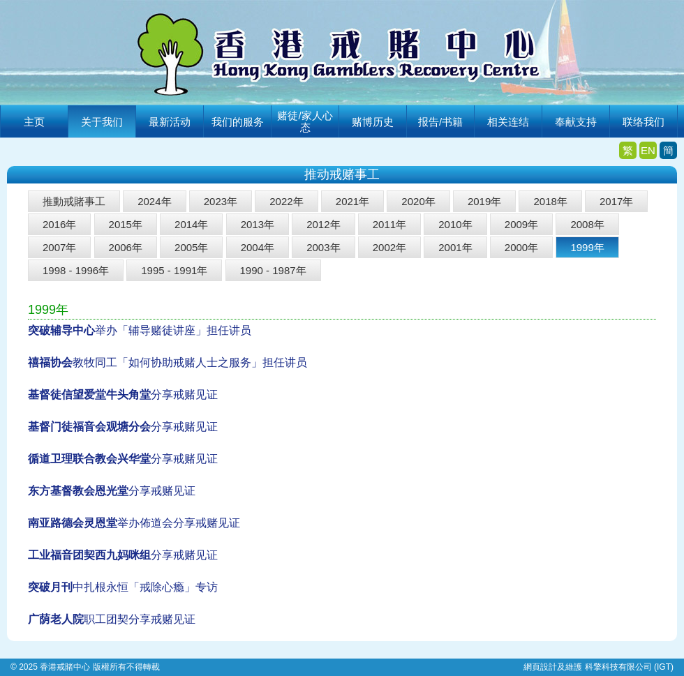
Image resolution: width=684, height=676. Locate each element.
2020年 (418, 201)
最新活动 (170, 122)
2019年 (484, 201)
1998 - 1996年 (76, 270)
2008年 (587, 224)
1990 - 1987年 (273, 270)
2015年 (125, 224)
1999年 (587, 247)
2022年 (286, 201)
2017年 (616, 201)
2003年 (323, 247)
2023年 (220, 201)
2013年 (257, 224)
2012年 (323, 224)
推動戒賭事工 (74, 201)
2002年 (389, 247)
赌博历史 (373, 122)
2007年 (59, 247)
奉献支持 (576, 122)
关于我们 (102, 122)
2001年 (455, 247)
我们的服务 (237, 122)
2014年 (191, 224)
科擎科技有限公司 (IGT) (629, 667)
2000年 (521, 247)
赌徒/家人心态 (304, 121)
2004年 (257, 247)
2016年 (59, 224)
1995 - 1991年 (174, 270)
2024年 (154, 201)
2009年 (521, 224)
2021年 (352, 201)
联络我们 (643, 122)
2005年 (191, 247)
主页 (34, 122)
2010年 (455, 224)
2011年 (389, 224)
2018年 (550, 201)
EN (648, 150)
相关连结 (508, 122)
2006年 (125, 247)
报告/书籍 (440, 122)
